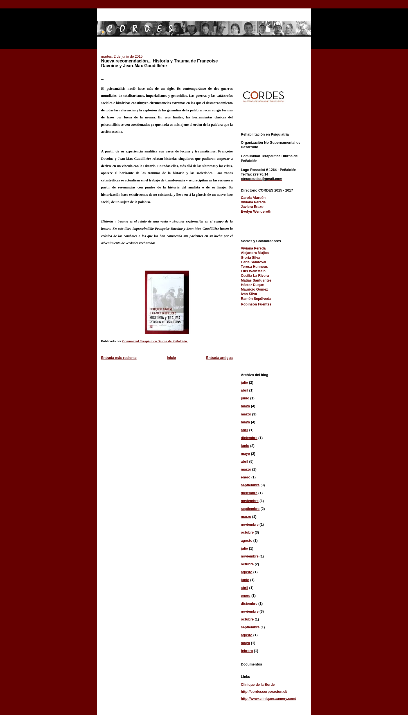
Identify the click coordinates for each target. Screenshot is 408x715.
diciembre (249, 438)
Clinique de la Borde (258, 685)
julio (244, 383)
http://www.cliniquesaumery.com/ (268, 699)
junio (245, 398)
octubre (247, 532)
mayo (245, 406)
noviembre (250, 501)
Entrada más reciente (119, 358)
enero (246, 477)
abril (244, 390)
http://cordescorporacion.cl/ (264, 692)
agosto (247, 541)
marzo (246, 414)
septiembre (250, 485)
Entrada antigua (219, 358)
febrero (247, 651)
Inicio (171, 358)
